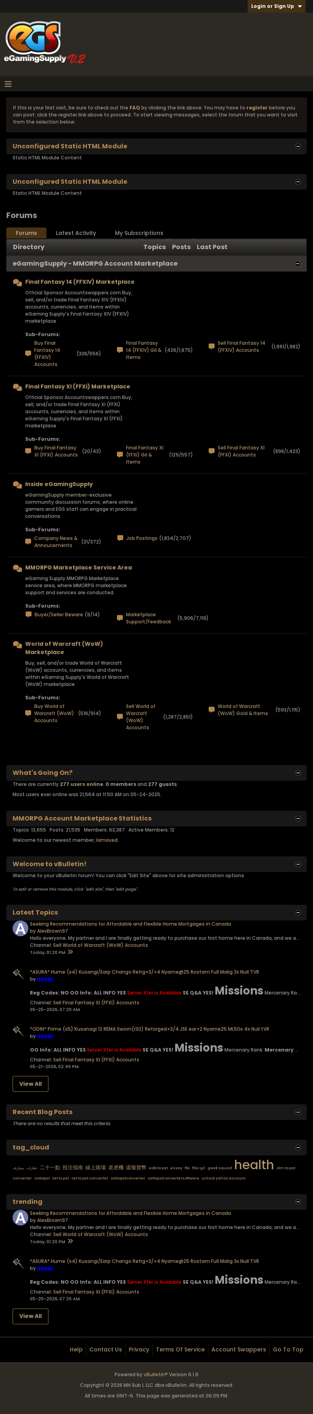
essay (176, 1168)
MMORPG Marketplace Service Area (78, 567)
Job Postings (141, 538)
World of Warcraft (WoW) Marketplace (64, 648)
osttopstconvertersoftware (173, 1178)
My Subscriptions (139, 233)
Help (76, 1349)
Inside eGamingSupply (59, 484)
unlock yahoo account (223, 1178)
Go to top (288, 1349)
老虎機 (116, 1167)
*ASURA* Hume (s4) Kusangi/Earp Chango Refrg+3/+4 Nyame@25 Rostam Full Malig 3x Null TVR (144, 972)
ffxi (187, 1168)
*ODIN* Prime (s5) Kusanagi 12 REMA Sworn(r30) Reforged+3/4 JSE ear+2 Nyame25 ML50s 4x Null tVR (149, 1029)
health (254, 1165)
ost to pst (60, 1178)
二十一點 (50, 1167)
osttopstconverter (128, 1178)
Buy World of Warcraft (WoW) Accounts (54, 713)
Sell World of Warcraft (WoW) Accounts (141, 717)
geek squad (219, 1168)
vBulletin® (156, 1374)
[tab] (26, 233)
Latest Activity (76, 233)
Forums (26, 233)
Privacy (139, 1349)
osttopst (42, 1178)
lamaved (107, 840)
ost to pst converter (89, 1178)
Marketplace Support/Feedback (148, 618)
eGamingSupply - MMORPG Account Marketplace (95, 263)
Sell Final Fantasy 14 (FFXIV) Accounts (241, 346)
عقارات (31, 1168)
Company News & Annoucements (56, 542)
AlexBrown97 (52, 931)
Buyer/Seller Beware (59, 614)
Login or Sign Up (276, 6)
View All (30, 1084)
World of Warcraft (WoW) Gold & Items (243, 710)
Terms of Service (180, 1349)
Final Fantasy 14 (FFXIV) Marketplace (80, 282)
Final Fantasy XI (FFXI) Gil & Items (144, 454)
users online (86, 784)
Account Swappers (238, 1349)
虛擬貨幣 (136, 1167)
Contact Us (105, 1349)
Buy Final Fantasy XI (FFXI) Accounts (56, 451)
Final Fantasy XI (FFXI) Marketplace (77, 386)
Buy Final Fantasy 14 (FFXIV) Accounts (47, 354)
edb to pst (158, 1168)
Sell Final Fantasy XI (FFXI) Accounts (241, 451)
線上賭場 (95, 1167)
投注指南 (73, 1167)
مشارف (18, 1168)
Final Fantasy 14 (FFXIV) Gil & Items (143, 350)
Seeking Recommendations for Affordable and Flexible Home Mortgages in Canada (130, 923)
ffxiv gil (198, 1168)
